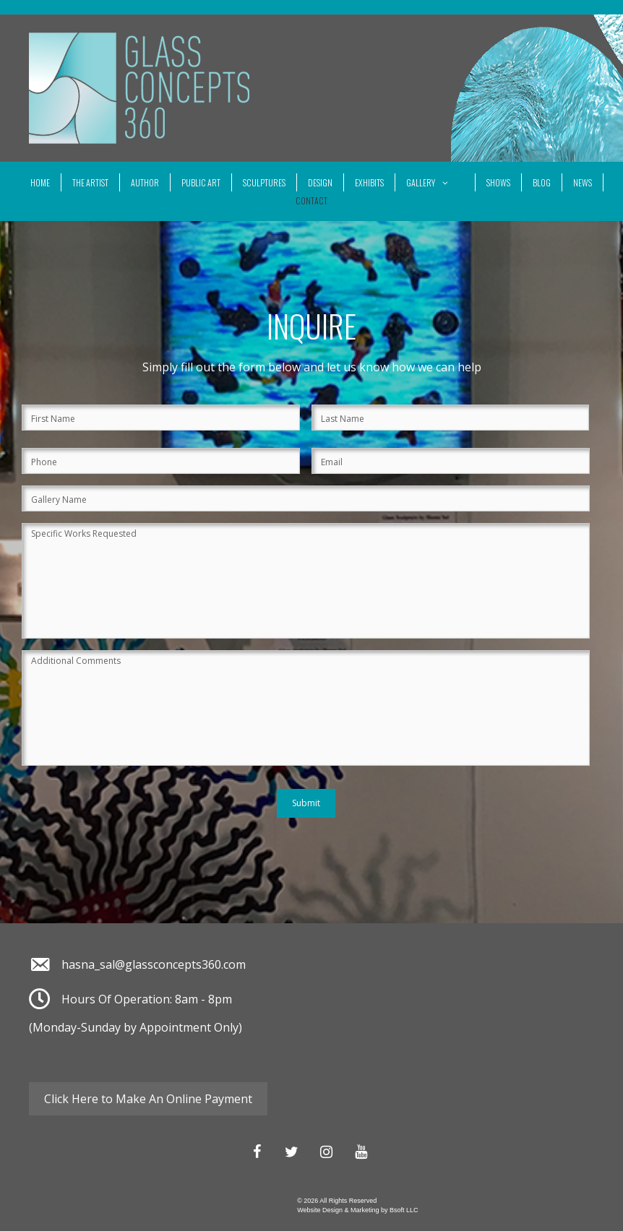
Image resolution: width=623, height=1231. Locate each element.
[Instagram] (326, 1152)
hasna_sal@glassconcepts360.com (153, 964)
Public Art (200, 182)
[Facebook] (256, 1152)
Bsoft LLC (404, 1210)
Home (40, 182)
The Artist (90, 182)
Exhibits (369, 182)
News (582, 182)
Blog (542, 182)
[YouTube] (360, 1152)
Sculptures (264, 182)
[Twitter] (291, 1152)
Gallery (435, 182)
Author (145, 182)
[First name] (161, 418)
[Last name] (451, 418)
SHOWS (498, 182)
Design (320, 182)
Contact (311, 200)
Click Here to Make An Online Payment (148, 1099)
